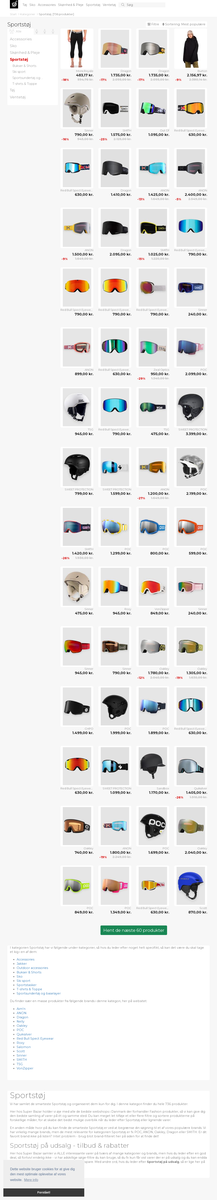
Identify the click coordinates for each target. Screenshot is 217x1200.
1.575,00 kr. (121, 135)
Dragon (126, 71)
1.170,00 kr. (159, 792)
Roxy (128, 609)
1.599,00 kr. (121, 493)
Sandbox (163, 788)
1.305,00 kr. (196, 673)
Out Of (164, 130)
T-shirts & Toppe (29, 989)
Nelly (20, 1021)
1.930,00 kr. (84, 558)
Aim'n (21, 1009)
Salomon (24, 1047)
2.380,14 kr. (198, 79)
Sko (32, 5)
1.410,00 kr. (121, 194)
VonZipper (162, 609)
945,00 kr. (85, 139)
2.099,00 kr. (196, 374)
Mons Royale (84, 71)
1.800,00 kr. (120, 852)
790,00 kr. (84, 135)
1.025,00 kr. (158, 254)
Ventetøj (110, 5)
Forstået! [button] (43, 1192)
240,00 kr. (197, 314)
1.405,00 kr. (196, 792)
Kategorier (28, 14)
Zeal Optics (161, 369)
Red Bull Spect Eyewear (190, 130)
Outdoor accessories (32, 968)
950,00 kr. (160, 374)
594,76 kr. (85, 79)
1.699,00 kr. (158, 852)
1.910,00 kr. (198, 797)
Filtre (153, 24)
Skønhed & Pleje (71, 5)
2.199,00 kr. (196, 493)
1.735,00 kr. (121, 75)
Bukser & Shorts (29, 972)
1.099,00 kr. (120, 792)
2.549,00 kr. (197, 199)
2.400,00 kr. (196, 194)
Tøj (25, 5)
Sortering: (183, 24)
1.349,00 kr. (120, 912)
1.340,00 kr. (160, 378)
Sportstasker (26, 985)
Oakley (164, 668)
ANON (165, 190)
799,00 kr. (84, 493)
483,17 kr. (84, 75)
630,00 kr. (198, 135)
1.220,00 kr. (160, 258)
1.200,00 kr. (158, 493)
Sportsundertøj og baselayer (39, 993)
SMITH (127, 130)
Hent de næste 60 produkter (133, 930)
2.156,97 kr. (197, 75)
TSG (90, 429)
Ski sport (23, 981)
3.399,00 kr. (196, 434)
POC (204, 369)
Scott (203, 908)
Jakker (22, 964)
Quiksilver (200, 788)
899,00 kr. (84, 374)
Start (13, 14)
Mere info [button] (31, 1180)
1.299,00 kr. (120, 553)
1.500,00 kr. (82, 254)
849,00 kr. (159, 613)
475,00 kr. (160, 434)
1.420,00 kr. (82, 553)
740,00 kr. (84, 852)
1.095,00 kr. (158, 135)
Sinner (88, 130)
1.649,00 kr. (160, 199)
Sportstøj (93, 5)
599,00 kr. (198, 553)
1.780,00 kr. (158, 673)
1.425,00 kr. (158, 194)
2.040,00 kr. (159, 677)
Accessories (47, 5)
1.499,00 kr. (82, 733)
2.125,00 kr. (122, 139)
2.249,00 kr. (122, 857)
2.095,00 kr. (122, 79)
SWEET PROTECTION (192, 429)
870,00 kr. (197, 912)
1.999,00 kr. (120, 733)
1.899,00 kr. (158, 733)
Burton (202, 71)
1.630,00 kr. (198, 677)
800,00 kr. (159, 553)
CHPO (89, 728)
